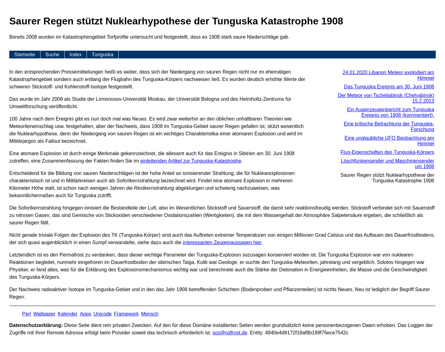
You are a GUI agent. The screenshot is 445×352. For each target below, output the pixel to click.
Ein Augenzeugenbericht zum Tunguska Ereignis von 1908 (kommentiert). (390, 112)
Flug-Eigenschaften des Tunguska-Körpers (387, 152)
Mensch (150, 313)
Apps (85, 313)
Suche (52, 54)
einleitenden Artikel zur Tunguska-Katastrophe (190, 160)
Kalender (68, 313)
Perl (26, 313)
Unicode (103, 313)
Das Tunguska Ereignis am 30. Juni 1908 (389, 86)
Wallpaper (44, 313)
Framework (126, 313)
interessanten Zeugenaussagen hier (222, 242)
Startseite (24, 54)
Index (76, 54)
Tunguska (102, 54)
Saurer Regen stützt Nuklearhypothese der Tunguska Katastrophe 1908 (387, 177)
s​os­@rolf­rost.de (230, 332)
